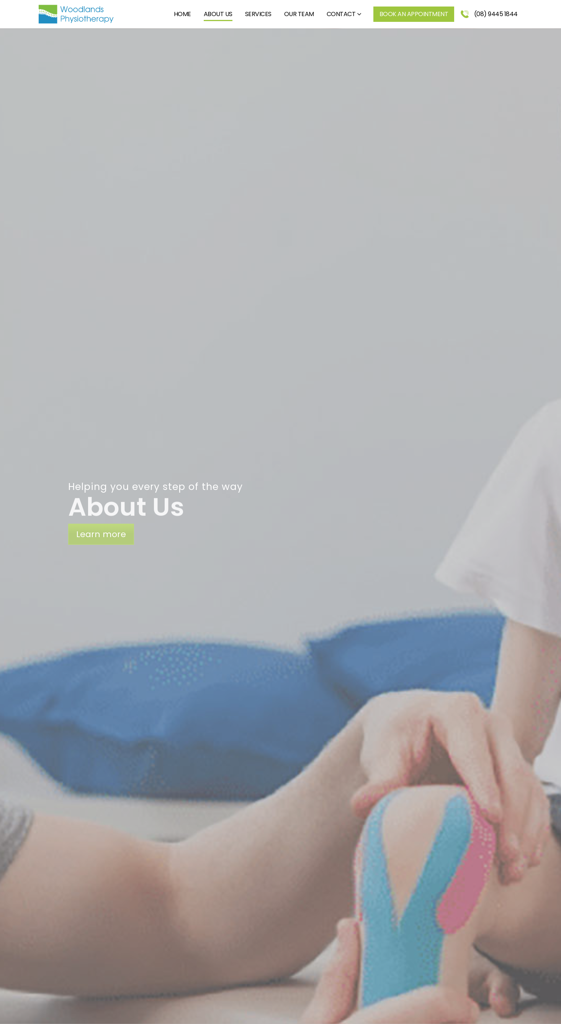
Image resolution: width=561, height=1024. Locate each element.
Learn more (101, 534)
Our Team (299, 14)
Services (258, 14)
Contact (341, 14)
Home (182, 14)
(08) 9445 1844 (489, 14)
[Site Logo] (76, 14)
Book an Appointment (413, 14)
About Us (218, 14)
